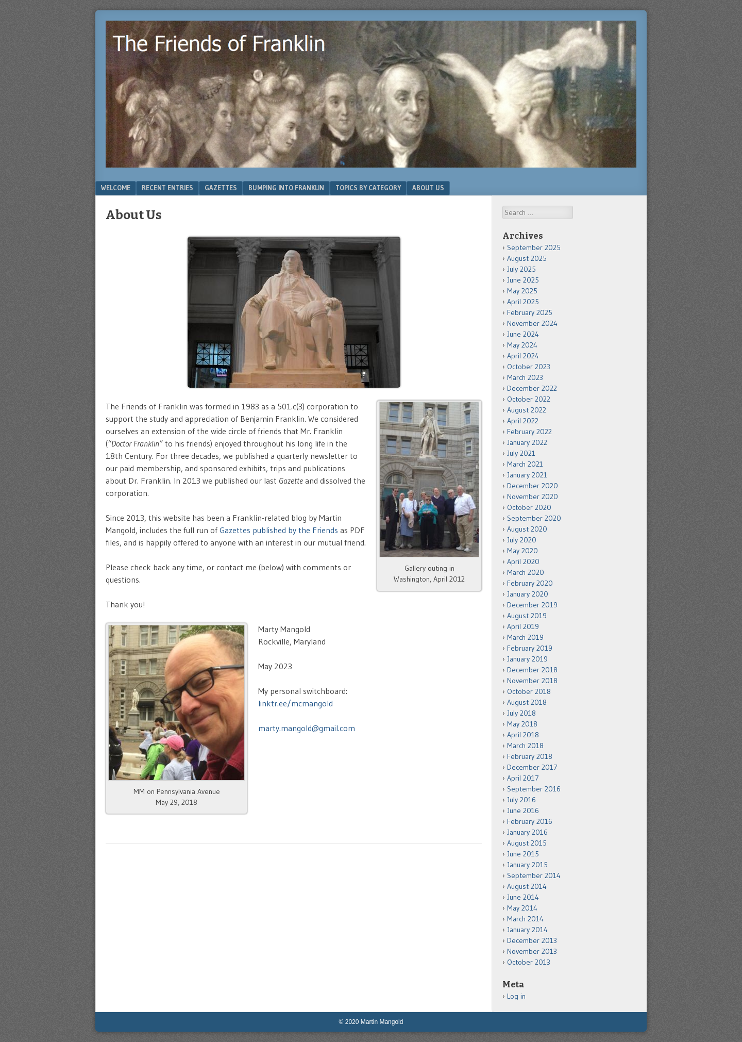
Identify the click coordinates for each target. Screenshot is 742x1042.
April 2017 (523, 778)
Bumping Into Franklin (286, 188)
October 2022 (528, 399)
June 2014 (523, 897)
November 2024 (532, 323)
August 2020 (527, 529)
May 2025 (522, 290)
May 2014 (522, 908)
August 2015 (527, 843)
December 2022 (532, 388)
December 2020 (532, 485)
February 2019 (529, 648)
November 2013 (532, 951)
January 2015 (527, 864)
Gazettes (221, 188)
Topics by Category (368, 188)
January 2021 (527, 474)
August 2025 (527, 258)
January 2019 (527, 659)
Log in (516, 996)
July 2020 (521, 539)
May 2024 (522, 345)
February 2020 (530, 583)
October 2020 (529, 507)
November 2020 (532, 496)
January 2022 (527, 442)
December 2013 (532, 940)
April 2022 (522, 420)
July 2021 (521, 453)
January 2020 (527, 594)
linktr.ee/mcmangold (295, 703)
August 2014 (527, 886)
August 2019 (527, 615)
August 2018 (527, 702)
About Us (428, 188)
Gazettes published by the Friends (279, 530)
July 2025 (521, 269)
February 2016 (529, 821)
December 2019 (532, 604)
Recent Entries (167, 188)
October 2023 (528, 366)
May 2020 (522, 550)
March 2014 (525, 918)
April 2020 (523, 561)
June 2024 (523, 334)
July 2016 (521, 799)
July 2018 (521, 713)
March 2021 (525, 464)
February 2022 (529, 431)
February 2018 (529, 756)
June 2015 (523, 853)
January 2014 (527, 929)
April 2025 (523, 301)
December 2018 (532, 669)
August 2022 (526, 410)
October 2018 (529, 691)
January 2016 (527, 832)
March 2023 (525, 377)
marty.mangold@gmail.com (306, 728)
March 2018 (525, 745)
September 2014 (534, 875)
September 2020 (534, 518)
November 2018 (532, 680)
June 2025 (523, 280)
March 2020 (525, 572)
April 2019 (523, 626)
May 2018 (522, 724)
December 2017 (532, 767)
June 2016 (523, 810)
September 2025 (534, 247)
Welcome (115, 188)
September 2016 (534, 788)
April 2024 (523, 355)
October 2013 (528, 962)
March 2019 (525, 637)
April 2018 (523, 734)
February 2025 (529, 312)
